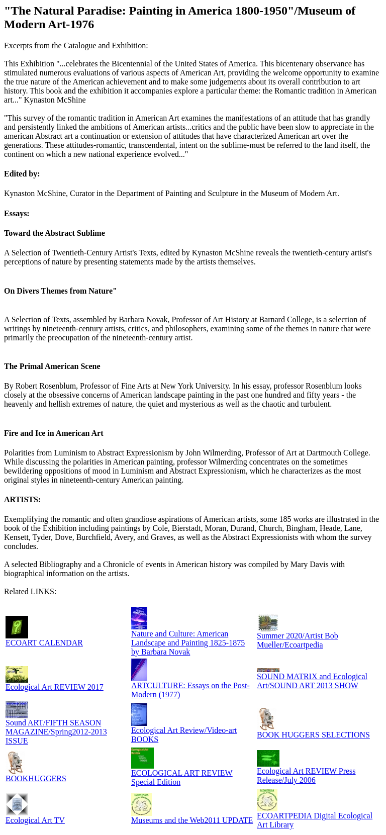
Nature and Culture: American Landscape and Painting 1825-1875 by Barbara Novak (188, 642)
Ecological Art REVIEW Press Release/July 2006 (306, 775)
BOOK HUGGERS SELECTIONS (313, 734)
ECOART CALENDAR (44, 642)
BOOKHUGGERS (36, 778)
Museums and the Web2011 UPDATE (192, 820)
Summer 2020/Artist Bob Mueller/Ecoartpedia (297, 640)
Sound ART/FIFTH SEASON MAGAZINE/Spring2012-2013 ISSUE (56, 731)
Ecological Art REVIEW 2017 (55, 687)
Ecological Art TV (35, 820)
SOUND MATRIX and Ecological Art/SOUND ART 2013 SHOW (312, 681)
